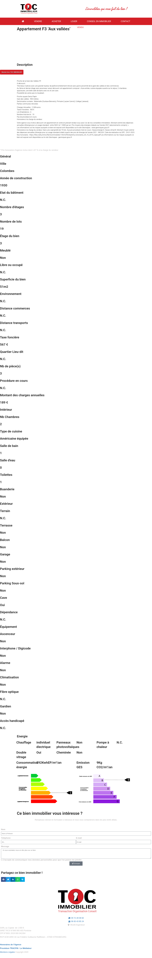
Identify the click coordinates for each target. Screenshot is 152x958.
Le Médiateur (26, 948)
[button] (3, 879)
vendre (38, 21)
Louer (74, 21)
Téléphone (6, 838)
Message (5, 846)
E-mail (79, 838)
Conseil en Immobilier (99, 21)
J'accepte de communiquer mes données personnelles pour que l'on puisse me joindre (42, 860)
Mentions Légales (7, 952)
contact (125, 21)
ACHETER (56, 21)
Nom (3, 829)
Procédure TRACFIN (9, 948)
